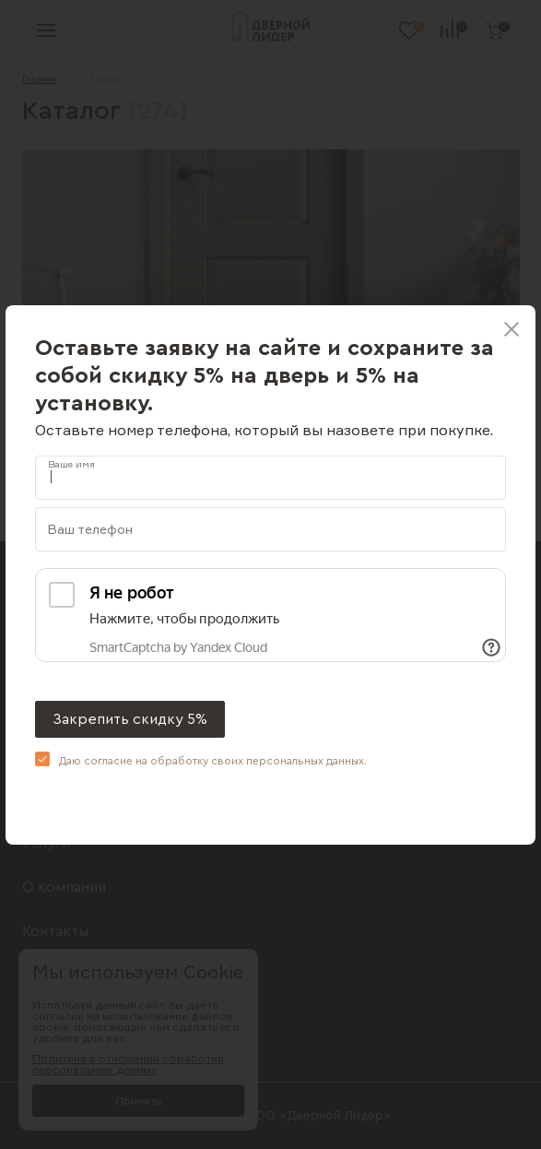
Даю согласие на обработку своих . (213, 760)
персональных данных (305, 760)
